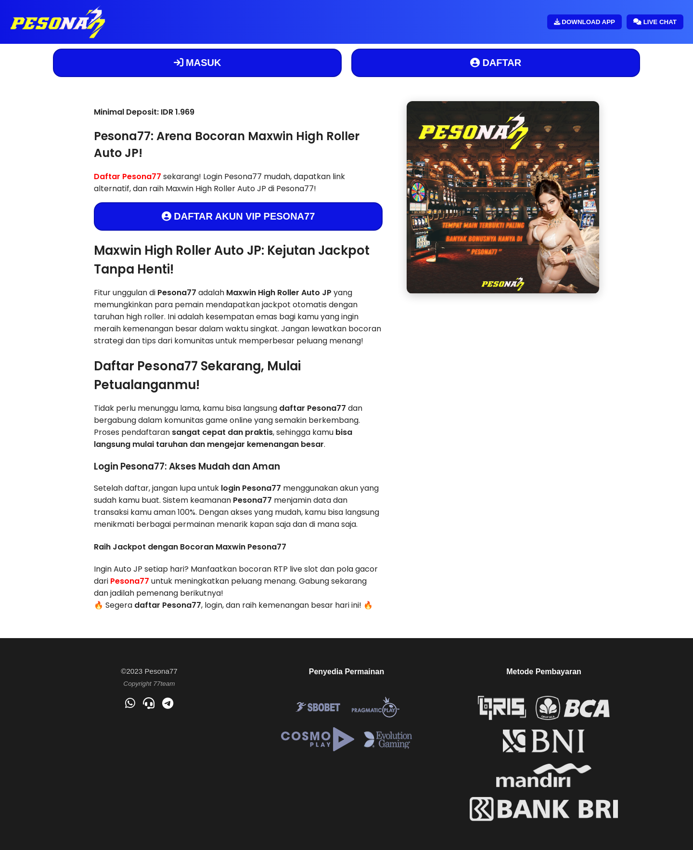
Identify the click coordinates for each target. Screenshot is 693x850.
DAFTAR (495, 62)
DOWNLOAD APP (584, 22)
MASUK (197, 62)
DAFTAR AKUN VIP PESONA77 (238, 216)
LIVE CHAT (655, 22)
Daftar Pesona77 (127, 176)
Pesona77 (129, 581)
